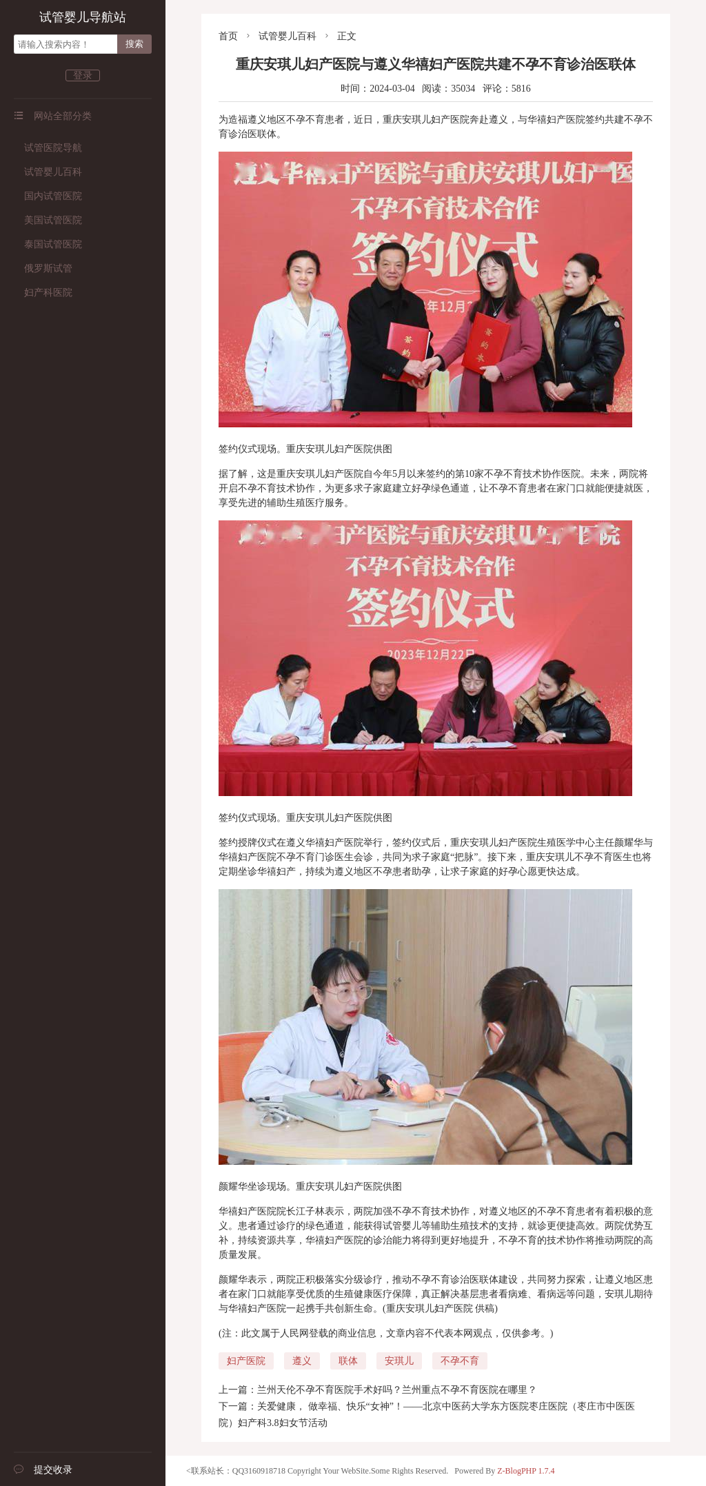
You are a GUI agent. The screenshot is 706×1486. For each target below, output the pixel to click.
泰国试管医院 (48, 244)
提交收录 (43, 1470)
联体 (348, 1361)
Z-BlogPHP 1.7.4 (525, 1471)
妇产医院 (246, 1361)
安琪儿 (399, 1361)
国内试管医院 (48, 196)
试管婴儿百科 (48, 172)
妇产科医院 (43, 292)
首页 (228, 36)
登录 (82, 75)
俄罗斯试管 (43, 268)
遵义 (302, 1361)
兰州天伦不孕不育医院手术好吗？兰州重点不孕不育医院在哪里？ (397, 1390)
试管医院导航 (48, 148)
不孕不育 (460, 1361)
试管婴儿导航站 (82, 17)
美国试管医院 (48, 220)
